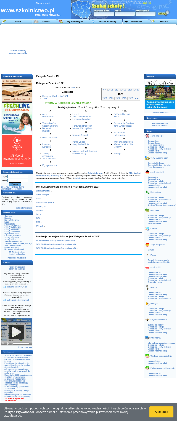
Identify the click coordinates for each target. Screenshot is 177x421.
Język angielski (156, 136)
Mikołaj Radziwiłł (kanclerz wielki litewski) (84, 152)
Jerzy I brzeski (49, 158)
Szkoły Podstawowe (12, 228)
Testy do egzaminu (155, 167)
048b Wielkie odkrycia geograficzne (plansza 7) (56, 248)
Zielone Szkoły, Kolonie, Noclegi (18, 243)
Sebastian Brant (49, 126)
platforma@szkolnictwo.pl (18, 300)
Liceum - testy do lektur (158, 276)
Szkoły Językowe (11, 238)
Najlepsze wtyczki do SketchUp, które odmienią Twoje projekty (17, 396)
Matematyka (155, 192)
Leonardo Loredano (81, 119)
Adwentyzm (41, 206)
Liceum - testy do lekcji (157, 153)
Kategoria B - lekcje (156, 163)
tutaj (77, 178)
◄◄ (104, 90)
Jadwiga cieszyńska (47, 154)
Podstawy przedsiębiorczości (162, 368)
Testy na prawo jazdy (159, 158)
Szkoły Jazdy (9, 240)
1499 (38, 222)
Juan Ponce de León (82, 116)
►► (137, 98)
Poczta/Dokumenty (107, 21)
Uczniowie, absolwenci (14, 249)
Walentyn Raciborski (123, 142)
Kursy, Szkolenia (11, 220)
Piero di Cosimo (49, 137)
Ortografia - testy (155, 282)
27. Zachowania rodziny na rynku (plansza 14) (55, 240)
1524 (117, 98)
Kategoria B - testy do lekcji (159, 165)
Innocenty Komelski (47, 145)
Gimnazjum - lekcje (156, 147)
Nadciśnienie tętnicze (45, 203)
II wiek (38, 199)
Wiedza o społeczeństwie (161, 356)
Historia (153, 287)
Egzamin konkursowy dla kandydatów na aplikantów (159, 261)
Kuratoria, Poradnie (12, 236)
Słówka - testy (154, 141)
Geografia (154, 210)
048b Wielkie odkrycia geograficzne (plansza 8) (56, 244)
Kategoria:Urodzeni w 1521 (55, 96)
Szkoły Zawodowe (12, 232)
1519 (130, 90)
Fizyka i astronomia (158, 320)
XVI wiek (39, 226)
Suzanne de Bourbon (124, 123)
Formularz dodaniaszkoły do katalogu (17, 268)
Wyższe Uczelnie (11, 234)
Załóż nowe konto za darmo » (13, 187)
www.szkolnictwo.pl (27, 10)
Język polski (155, 267)
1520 (136, 90)
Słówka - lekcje (154, 143)
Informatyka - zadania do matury (161, 343)
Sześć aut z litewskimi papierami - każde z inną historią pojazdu (18, 356)
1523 (111, 98)
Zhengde (118, 153)
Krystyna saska (49, 165)
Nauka (18, 21)
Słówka (151, 250)
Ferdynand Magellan (82, 126)
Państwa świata (154, 223)
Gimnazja (8, 216)
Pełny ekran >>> (25, 347)
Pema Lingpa (78, 142)
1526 (130, 98)
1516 (110, 90)
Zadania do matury (155, 325)
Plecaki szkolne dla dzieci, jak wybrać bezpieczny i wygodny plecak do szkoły (17, 365)
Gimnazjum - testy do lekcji (159, 149)
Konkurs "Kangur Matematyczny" (162, 205)
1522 (104, 98)
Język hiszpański (157, 245)
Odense (39, 210)
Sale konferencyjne (12, 245)
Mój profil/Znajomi (75, 21)
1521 (72, 87)
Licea (6, 222)
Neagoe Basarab (80, 135)
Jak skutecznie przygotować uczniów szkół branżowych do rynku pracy (17, 371)
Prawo (153, 255)
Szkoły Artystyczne (12, 226)
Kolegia (7, 218)
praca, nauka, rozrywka (46, 15)
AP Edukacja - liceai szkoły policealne (17, 253)
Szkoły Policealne (11, 230)
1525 (124, 98)
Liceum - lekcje (154, 151)
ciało (18, 208)
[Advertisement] (119, 49)
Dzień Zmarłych (42, 195)
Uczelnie (46, 21)
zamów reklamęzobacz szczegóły (18, 50)
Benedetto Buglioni (47, 129)
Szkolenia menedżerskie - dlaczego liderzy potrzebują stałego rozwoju (16, 383)
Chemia (153, 229)
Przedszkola (9, 224)
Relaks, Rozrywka (12, 247)
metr (30, 208)
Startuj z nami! (43, 3)
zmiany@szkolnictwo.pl (17, 287)
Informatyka (155, 338)
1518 (123, 90)
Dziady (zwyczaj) (43, 191)
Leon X (75, 114)
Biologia (153, 304)
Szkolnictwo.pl (95, 173)
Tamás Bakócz (49, 123)
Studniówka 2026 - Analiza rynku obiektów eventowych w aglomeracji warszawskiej (18, 377)
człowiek (24, 208)
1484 (38, 218)
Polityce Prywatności (19, 412)
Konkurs (164, 21)
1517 (117, 90)
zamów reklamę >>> (160, 112)
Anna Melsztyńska (48, 115)
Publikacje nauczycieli (16, 258)
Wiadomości (8, 352)
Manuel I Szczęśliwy (82, 128)
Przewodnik (136, 21)
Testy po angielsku (155, 145)
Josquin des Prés (80, 144)
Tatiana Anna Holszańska (120, 133)
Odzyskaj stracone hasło (11, 189)
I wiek (38, 214)
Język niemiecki (157, 172)
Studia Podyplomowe (13, 242)
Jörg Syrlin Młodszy (123, 126)
